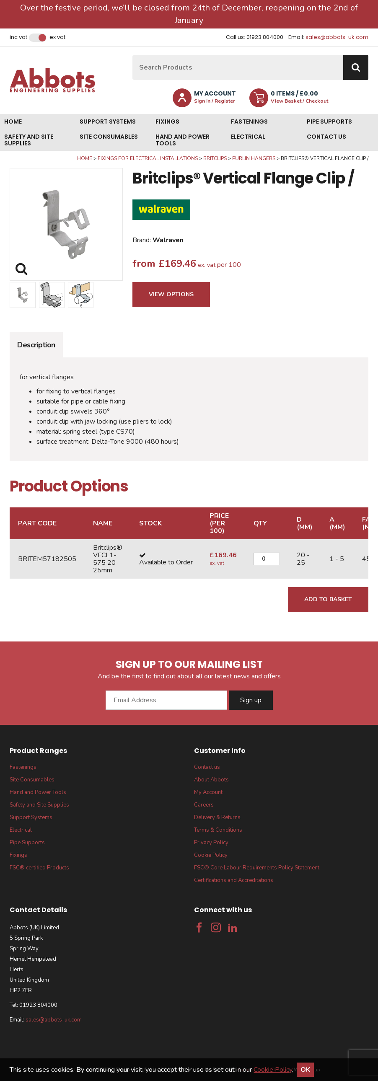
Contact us (326, 136)
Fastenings (249, 121)
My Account (208, 792)
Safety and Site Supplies (28, 139)
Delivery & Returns (217, 817)
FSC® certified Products (39, 868)
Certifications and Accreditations (233, 880)
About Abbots (211, 780)
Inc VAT (18, 37)
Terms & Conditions (218, 830)
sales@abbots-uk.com (337, 37)
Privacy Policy (211, 842)
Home (13, 121)
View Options (171, 294)
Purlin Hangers (253, 158)
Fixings (167, 121)
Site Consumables (109, 136)
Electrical (248, 136)
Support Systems (108, 121)
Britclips (215, 158)
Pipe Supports (329, 121)
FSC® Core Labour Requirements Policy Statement (256, 868)
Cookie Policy (211, 855)
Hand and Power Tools (182, 139)
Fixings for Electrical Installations (148, 158)
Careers (204, 805)
